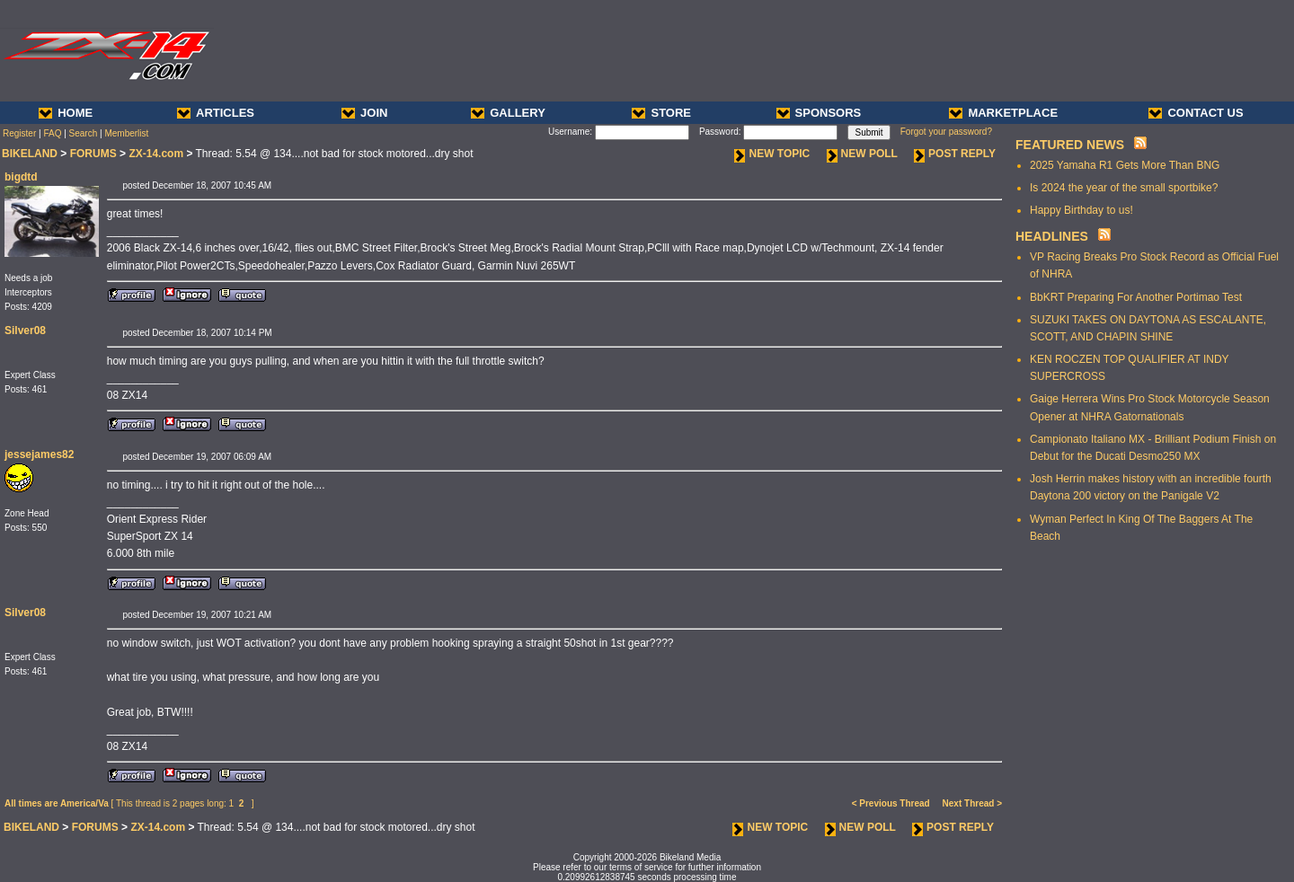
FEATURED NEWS (1069, 144)
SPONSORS (819, 112)
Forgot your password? (946, 132)
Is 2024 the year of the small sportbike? (1124, 187)
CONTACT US (1195, 112)
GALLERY (508, 112)
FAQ (52, 133)
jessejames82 (39, 454)
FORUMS (93, 153)
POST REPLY (955, 153)
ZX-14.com (156, 153)
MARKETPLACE (1003, 112)
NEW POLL (862, 153)
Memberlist (126, 133)
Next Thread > (972, 803)
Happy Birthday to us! (1081, 210)
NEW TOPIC (772, 153)
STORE (661, 112)
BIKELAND (30, 153)
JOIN (364, 112)
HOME (66, 112)
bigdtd (21, 177)
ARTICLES (215, 112)
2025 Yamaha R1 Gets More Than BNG (1124, 165)
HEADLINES (1051, 236)
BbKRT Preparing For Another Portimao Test (1136, 297)
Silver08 (25, 330)
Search (83, 133)
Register (19, 133)
